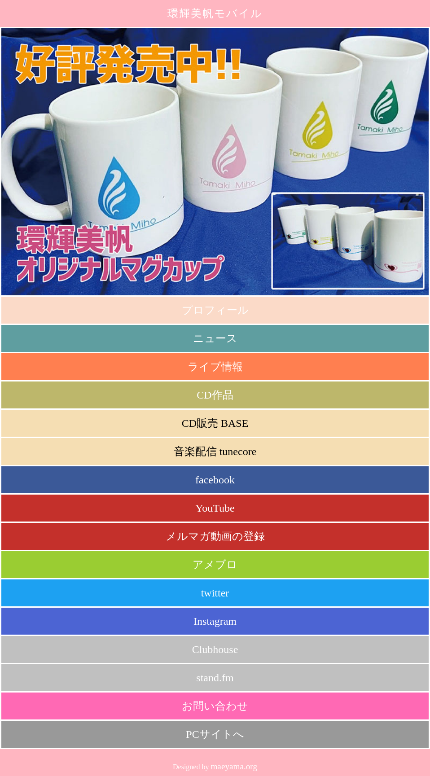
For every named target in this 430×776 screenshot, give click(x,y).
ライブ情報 (215, 367)
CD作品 (215, 395)
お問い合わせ (215, 706)
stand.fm (214, 678)
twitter (215, 593)
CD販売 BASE (215, 423)
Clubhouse (215, 649)
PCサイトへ (215, 734)
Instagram (215, 621)
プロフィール (215, 310)
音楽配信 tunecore (215, 451)
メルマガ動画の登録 (215, 536)
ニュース (215, 338)
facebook (215, 480)
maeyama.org (234, 766)
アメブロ (215, 564)
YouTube (214, 508)
